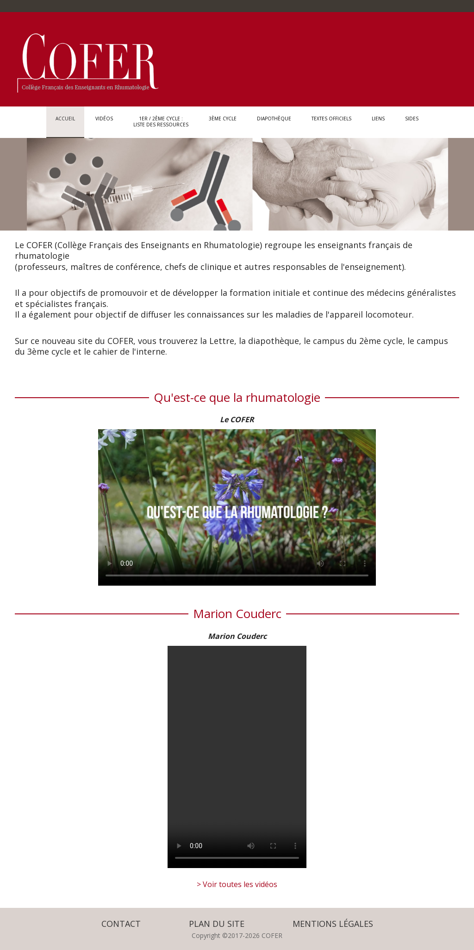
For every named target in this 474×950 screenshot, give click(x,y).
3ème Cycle (223, 121)
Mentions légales (333, 923)
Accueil (65, 121)
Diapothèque (274, 121)
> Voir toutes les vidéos (237, 884)
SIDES (411, 121)
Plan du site (216, 923)
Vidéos (104, 121)
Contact (121, 923)
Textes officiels (331, 121)
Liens (378, 121)
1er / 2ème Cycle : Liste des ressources (160, 121)
